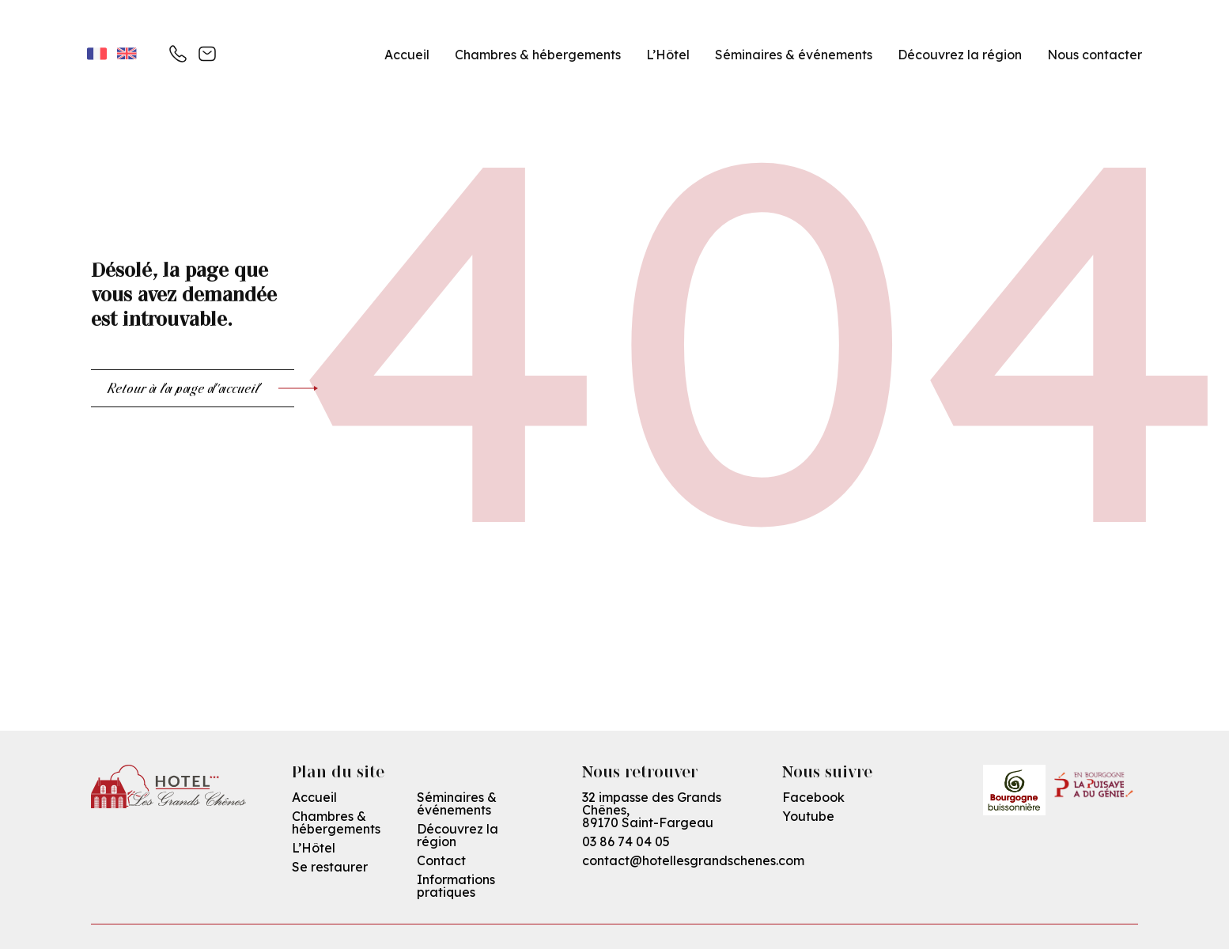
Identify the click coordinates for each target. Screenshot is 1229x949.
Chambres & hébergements (538, 54)
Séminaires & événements (793, 54)
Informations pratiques (456, 885)
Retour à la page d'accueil (200, 388)
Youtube (808, 816)
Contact (441, 860)
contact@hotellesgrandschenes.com (693, 860)
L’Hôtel (668, 54)
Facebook (813, 797)
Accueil (406, 54)
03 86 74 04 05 (626, 841)
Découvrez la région (457, 835)
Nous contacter (1094, 54)
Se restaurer (330, 867)
